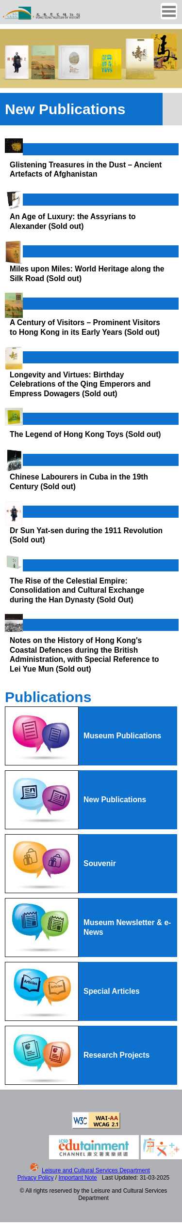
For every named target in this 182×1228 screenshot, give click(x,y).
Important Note (77, 1177)
